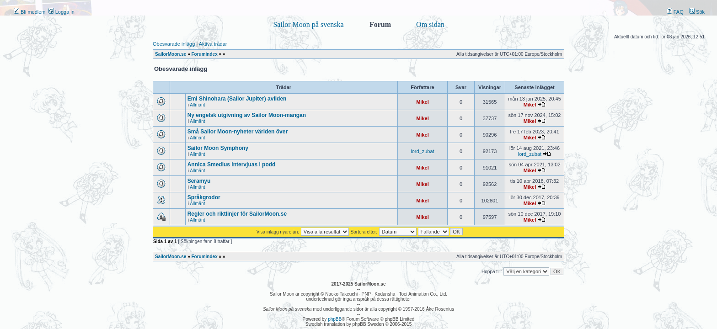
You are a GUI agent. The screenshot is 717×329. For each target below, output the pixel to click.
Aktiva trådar (213, 44)
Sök (697, 12)
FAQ (675, 12)
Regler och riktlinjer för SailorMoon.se (237, 214)
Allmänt (197, 104)
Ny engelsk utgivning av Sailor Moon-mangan (246, 115)
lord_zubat (422, 151)
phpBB (335, 319)
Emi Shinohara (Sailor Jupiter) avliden (237, 99)
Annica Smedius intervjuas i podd (231, 164)
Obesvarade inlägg (174, 44)
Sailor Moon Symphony (217, 148)
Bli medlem (29, 12)
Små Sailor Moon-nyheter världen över (237, 131)
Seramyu (199, 181)
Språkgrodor (203, 197)
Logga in (61, 12)
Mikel (422, 102)
